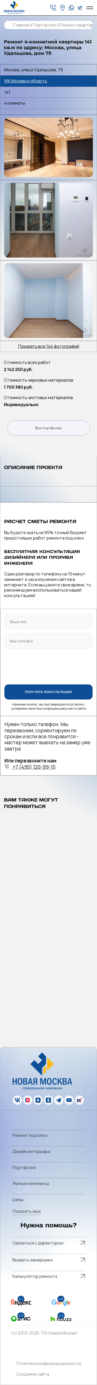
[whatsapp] (71, 7)
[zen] (38, 1100)
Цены (17, 1199)
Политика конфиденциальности (48, 1363)
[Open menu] (89, 7)
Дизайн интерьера (31, 1151)
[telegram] (79, 7)
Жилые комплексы (30, 1183)
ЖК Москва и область (25, 81)
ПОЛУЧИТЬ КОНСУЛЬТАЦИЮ (48, 692)
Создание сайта (32, 1374)
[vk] (17, 1100)
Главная (21, 25)
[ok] (48, 1100)
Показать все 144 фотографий (48, 346)
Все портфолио (48, 428)
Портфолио (45, 25)
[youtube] (69, 1100)
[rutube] (79, 1100)
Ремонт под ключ (29, 1135)
